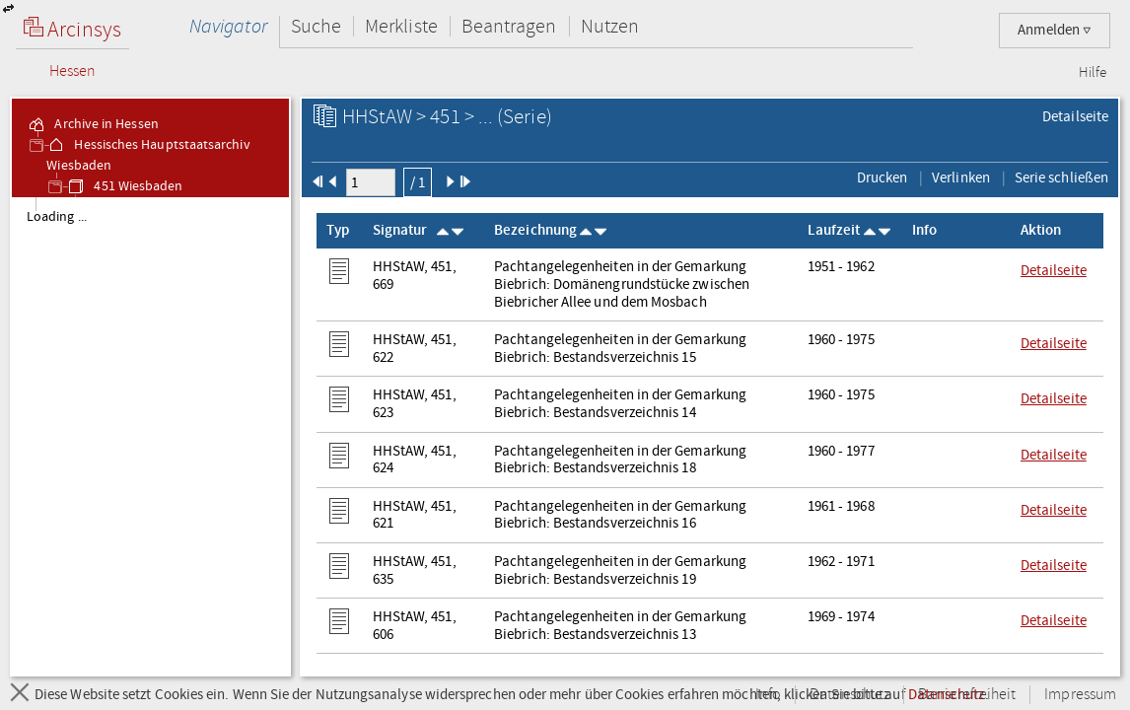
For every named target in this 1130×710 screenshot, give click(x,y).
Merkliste (401, 26)
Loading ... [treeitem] (57, 217)
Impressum (1080, 694)
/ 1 (417, 182)
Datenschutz (849, 694)
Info (768, 694)
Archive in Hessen (92, 124)
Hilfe (1092, 73)
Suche (316, 26)
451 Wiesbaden (124, 186)
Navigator (228, 26)
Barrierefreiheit (967, 694)
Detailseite (1075, 116)
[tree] (150, 435)
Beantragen (509, 26)
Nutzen (610, 26)
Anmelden (1055, 30)
